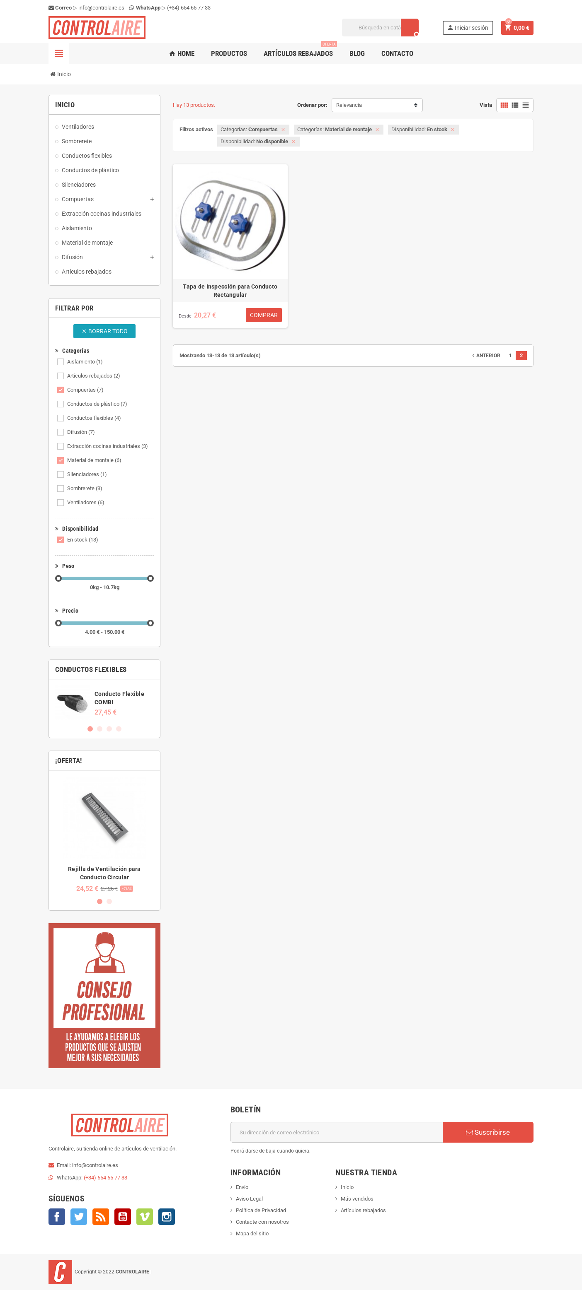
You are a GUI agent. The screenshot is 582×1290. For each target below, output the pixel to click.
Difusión (81, 432)
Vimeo (144, 1216)
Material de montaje (94, 460)
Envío (242, 1187)
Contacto (397, 53)
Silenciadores (87, 474)
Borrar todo (104, 331)
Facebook (56, 1216)
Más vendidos (357, 1199)
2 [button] (99, 729)
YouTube (122, 1216)
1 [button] (90, 729)
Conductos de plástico (97, 404)
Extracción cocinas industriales (107, 446)
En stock (82, 540)
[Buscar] (380, 27)
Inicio (347, 1187)
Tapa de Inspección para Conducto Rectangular (230, 290)
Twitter (78, 1216)
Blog (357, 53)
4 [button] (118, 729)
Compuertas (85, 390)
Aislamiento (85, 362)
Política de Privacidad (261, 1210)
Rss (100, 1216)
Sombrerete (84, 488)
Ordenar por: (312, 105)
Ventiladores (85, 502)
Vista (486, 105)
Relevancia (349, 105)
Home (181, 53)
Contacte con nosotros (262, 1222)
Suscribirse (488, 1132)
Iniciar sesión (467, 27)
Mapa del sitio (252, 1233)
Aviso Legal (249, 1199)
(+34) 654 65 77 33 (189, 8)
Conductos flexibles (94, 418)
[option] (104, 703)
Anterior (485, 356)
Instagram (166, 1216)
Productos (229, 53)
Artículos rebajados (300, 50)
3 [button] (109, 729)
